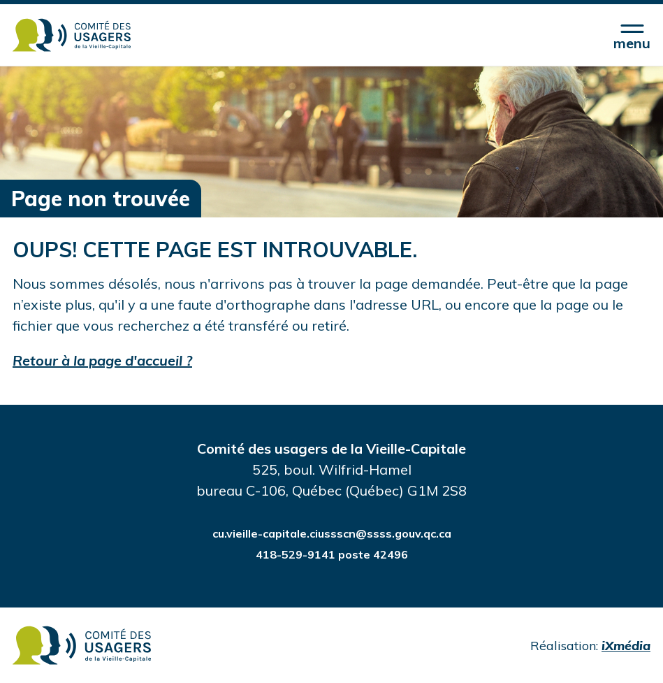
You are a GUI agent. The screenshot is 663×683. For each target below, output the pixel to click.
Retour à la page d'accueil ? (102, 360)
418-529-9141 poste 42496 (332, 554)
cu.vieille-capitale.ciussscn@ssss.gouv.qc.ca (331, 533)
